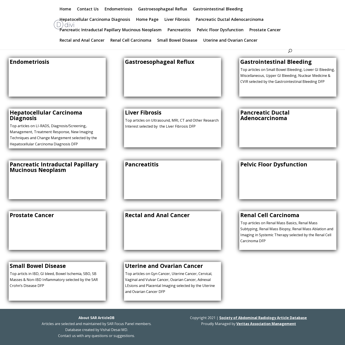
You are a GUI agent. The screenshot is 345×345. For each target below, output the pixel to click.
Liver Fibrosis (177, 20)
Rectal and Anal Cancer (81, 41)
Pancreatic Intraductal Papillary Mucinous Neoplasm (110, 30)
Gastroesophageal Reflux (162, 9)
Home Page (147, 20)
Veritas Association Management (266, 323)
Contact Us (88, 9)
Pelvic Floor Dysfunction (220, 30)
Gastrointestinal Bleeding (218, 9)
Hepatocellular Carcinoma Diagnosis (94, 20)
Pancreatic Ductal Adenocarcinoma (230, 20)
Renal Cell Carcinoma (130, 41)
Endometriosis (118, 9)
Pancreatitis (179, 30)
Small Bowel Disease (177, 41)
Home (65, 9)
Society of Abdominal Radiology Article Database (263, 317)
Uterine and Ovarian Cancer (230, 41)
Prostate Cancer (265, 30)
